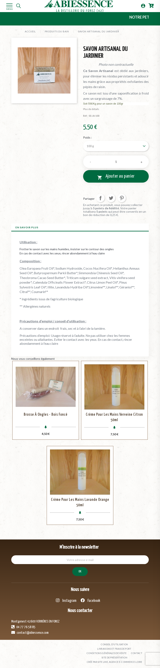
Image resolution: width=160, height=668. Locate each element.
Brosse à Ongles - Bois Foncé (46, 415)
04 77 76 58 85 (23, 627)
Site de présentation (114, 657)
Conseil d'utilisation (114, 644)
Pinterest (122, 198)
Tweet (111, 198)
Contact (136, 653)
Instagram (66, 600)
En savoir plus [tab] (26, 227)
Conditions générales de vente (106, 653)
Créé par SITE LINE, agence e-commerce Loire (114, 661)
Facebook (90, 600)
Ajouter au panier (116, 177)
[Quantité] (116, 161)
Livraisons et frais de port (114, 648)
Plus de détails (91, 109)
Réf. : (85, 115)
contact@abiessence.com (30, 632)
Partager (100, 198)
